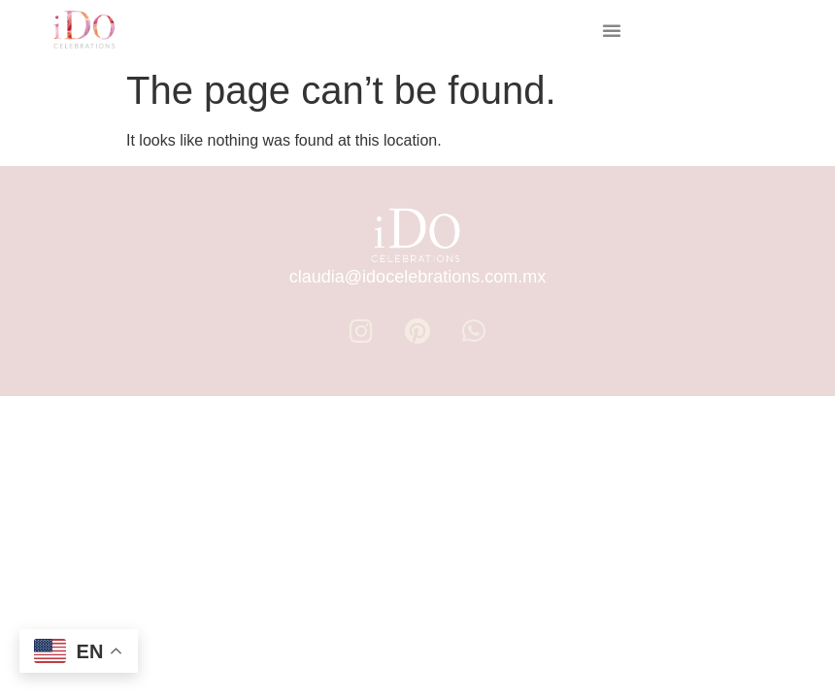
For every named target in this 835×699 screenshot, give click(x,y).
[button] (611, 30)
